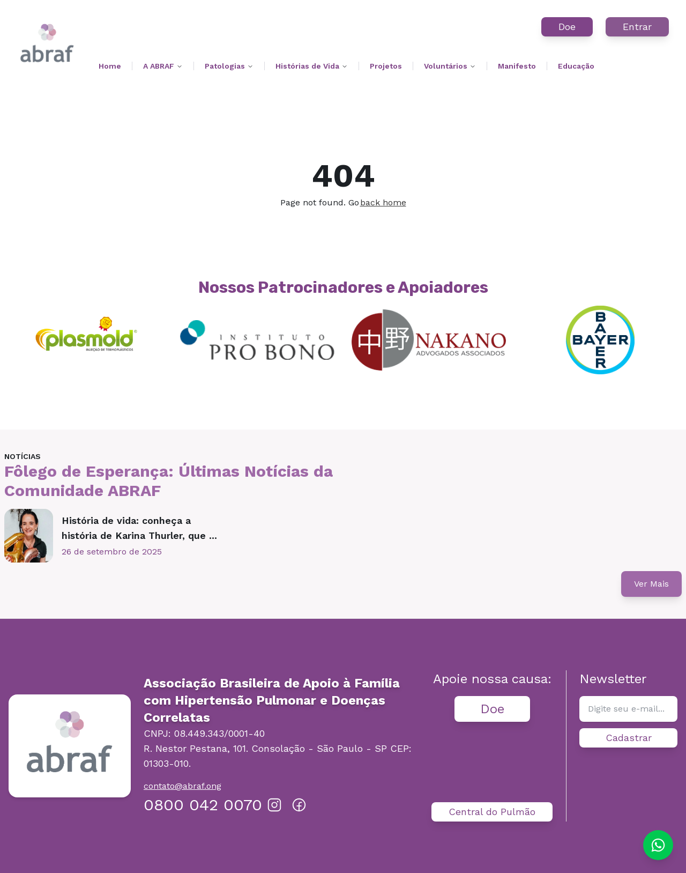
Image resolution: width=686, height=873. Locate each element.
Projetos (386, 66)
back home (383, 202)
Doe (567, 26)
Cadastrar (629, 737)
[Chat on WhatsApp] (658, 845)
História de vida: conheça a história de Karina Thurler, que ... (139, 528)
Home (110, 66)
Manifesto (517, 66)
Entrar (637, 26)
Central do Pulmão (492, 811)
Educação (576, 66)
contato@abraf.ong (182, 786)
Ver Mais (651, 584)
